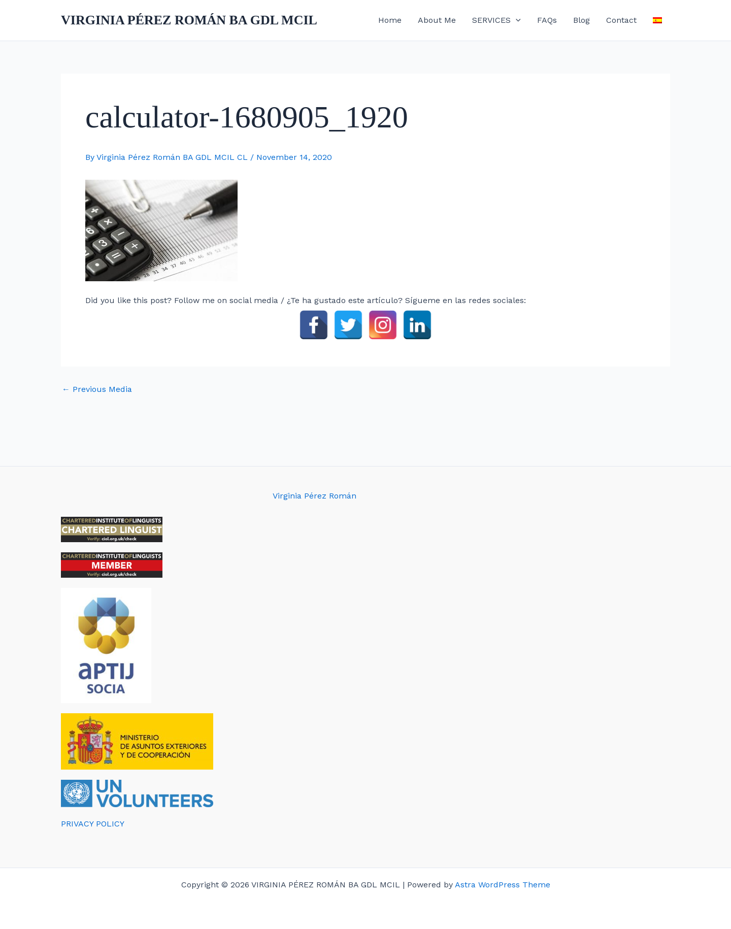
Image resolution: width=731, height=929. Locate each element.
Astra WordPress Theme (502, 884)
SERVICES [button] (496, 20)
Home (390, 20)
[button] (516, 20)
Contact (621, 20)
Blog (581, 20)
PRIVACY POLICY (92, 823)
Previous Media (97, 389)
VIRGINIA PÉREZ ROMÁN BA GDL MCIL (189, 20)
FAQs (547, 20)
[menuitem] (657, 20)
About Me (437, 20)
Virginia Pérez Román (314, 496)
